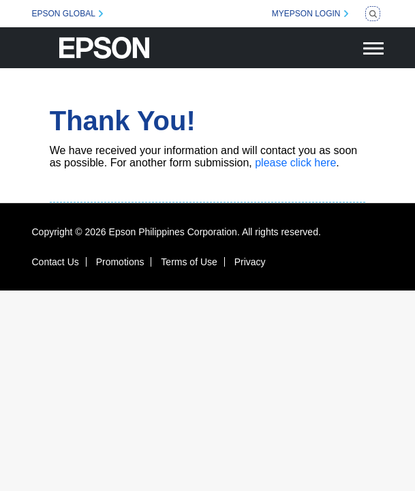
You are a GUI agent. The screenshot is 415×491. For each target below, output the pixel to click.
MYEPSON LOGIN (306, 13)
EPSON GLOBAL (63, 13)
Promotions (120, 262)
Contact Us (55, 262)
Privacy (250, 262)
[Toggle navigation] (373, 47)
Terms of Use (189, 262)
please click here (295, 162)
